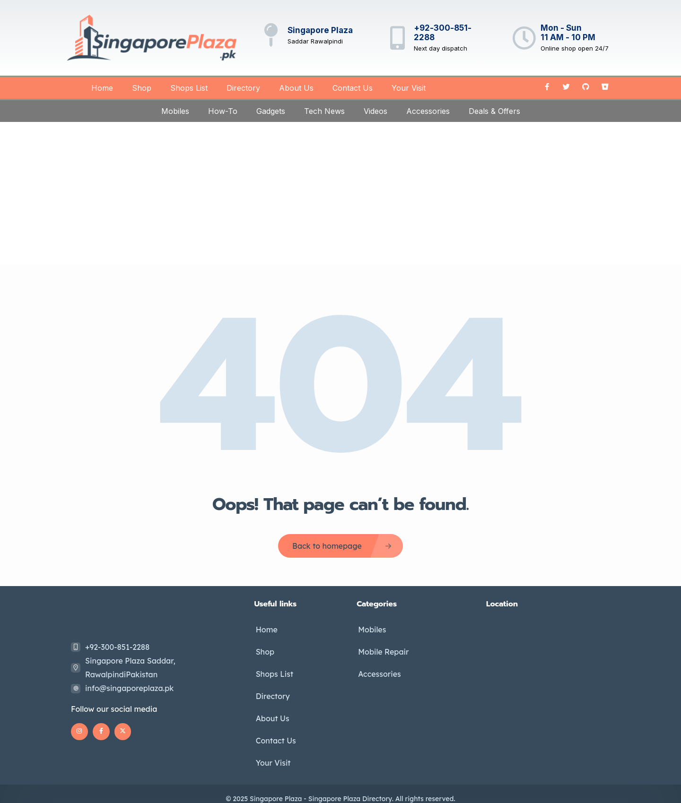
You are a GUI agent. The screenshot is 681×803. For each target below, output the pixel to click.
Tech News (324, 111)
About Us (296, 88)
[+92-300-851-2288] (397, 38)
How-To (222, 111)
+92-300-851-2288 (117, 647)
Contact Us (352, 88)
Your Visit (409, 88)
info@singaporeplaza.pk (129, 688)
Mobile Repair (382, 649)
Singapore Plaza (320, 30)
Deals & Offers (494, 111)
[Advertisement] (340, 193)
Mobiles (175, 111)
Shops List (189, 88)
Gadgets (270, 111)
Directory (243, 88)
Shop (141, 88)
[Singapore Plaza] (271, 35)
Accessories (428, 111)
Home (102, 88)
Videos (375, 111)
